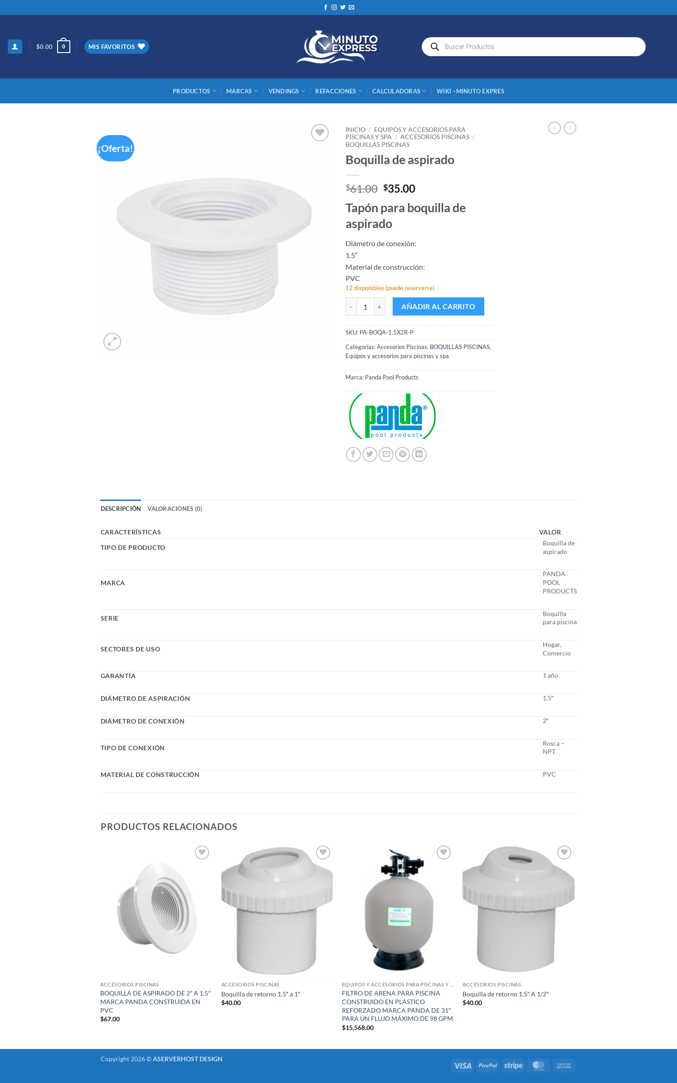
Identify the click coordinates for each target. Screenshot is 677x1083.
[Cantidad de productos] (365, 306)
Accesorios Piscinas (434, 137)
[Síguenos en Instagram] (334, 8)
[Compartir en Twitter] (369, 454)
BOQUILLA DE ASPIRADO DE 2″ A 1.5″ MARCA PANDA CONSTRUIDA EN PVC (155, 1001)
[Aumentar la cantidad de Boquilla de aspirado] (380, 306)
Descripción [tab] (121, 508)
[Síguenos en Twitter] (343, 8)
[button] (15, 46)
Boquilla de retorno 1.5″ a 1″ (260, 994)
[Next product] (554, 127)
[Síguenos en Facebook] (325, 8)
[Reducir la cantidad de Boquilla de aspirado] (351, 306)
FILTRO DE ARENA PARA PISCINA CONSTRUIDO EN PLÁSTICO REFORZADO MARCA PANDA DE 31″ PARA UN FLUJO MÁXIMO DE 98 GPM (397, 1005)
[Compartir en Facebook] (353, 454)
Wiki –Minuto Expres (470, 91)
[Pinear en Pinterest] (402, 454)
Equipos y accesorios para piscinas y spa (397, 355)
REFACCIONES (338, 91)
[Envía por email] (386, 454)
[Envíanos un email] (351, 8)
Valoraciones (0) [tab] (174, 508)
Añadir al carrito (438, 306)
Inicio (355, 129)
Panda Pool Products (392, 377)
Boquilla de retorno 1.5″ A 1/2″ (506, 994)
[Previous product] (570, 127)
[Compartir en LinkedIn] (419, 454)
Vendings (287, 91)
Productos (194, 91)
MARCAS (242, 91)
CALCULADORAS (399, 91)
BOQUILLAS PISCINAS (377, 144)
